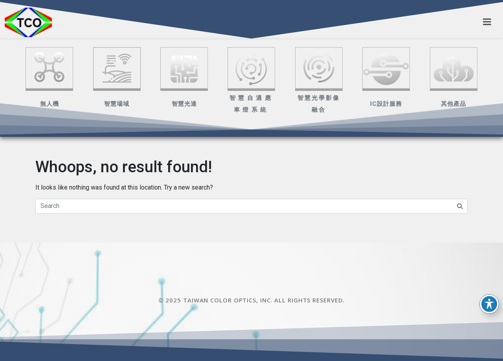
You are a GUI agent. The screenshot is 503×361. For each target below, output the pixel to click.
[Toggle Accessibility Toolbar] (489, 304)
